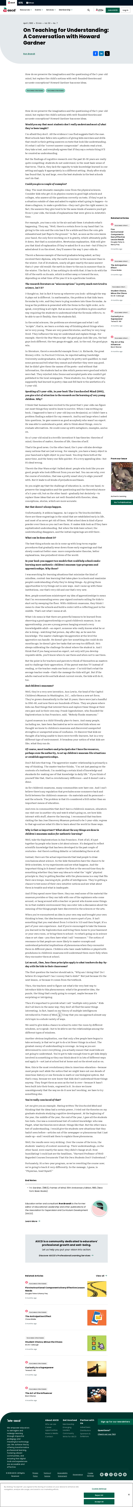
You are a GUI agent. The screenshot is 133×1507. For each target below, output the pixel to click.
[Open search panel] (88, 10)
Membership (66, 10)
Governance (78, 1474)
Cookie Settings (90, 1474)
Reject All (99, 1496)
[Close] (129, 1495)
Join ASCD (113, 10)
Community (68, 1433)
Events (39, 10)
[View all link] (66, 1256)
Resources (26, 10)
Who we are (50, 1424)
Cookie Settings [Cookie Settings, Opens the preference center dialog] (99, 1489)
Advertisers (85, 1427)
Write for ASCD (69, 1436)
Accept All (99, 1503)
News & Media (51, 1433)
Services (51, 10)
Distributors (85, 1430)
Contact (49, 1436)
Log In (125, 10)
